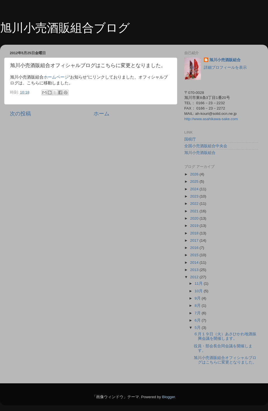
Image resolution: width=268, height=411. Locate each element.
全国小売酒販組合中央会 (205, 146)
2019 (195, 226)
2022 (195, 203)
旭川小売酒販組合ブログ (65, 27)
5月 (198, 328)
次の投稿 (20, 114)
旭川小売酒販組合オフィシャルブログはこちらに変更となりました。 (225, 360)
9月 (198, 298)
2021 (195, 211)
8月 (198, 305)
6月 (198, 320)
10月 (199, 291)
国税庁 (190, 139)
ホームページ (56, 77)
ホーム (101, 114)
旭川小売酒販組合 (225, 60)
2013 (195, 270)
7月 (198, 313)
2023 (195, 196)
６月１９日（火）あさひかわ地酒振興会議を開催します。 (225, 336)
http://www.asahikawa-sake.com (211, 119)
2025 (195, 181)
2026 (195, 174)
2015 (195, 255)
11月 (199, 283)
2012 (195, 277)
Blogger (168, 397)
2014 (195, 262)
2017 (195, 240)
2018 (195, 233)
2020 (195, 218)
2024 (195, 189)
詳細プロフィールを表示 (225, 67)
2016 (195, 248)
